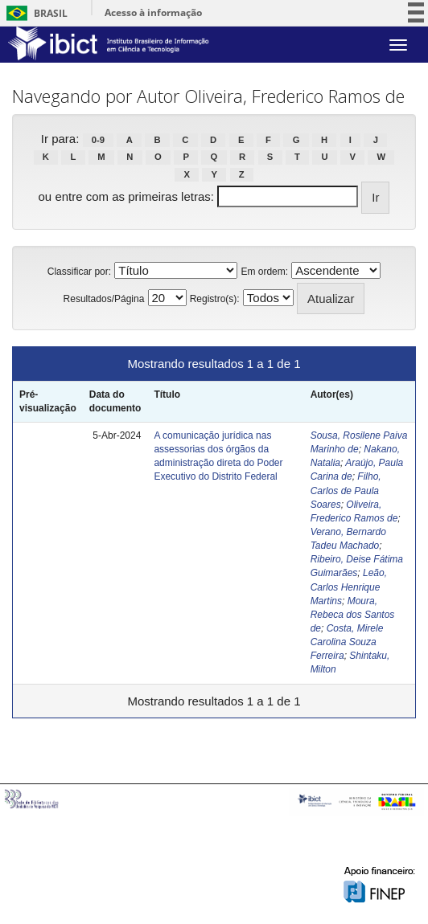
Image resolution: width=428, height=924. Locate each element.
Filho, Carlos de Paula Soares (346, 490)
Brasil (34, 13)
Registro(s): (215, 299)
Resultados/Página (104, 299)
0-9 (98, 140)
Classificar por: (79, 271)
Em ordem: (264, 271)
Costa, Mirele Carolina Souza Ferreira (347, 642)
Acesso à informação (153, 12)
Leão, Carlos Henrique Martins (349, 586)
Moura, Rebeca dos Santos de (353, 614)
